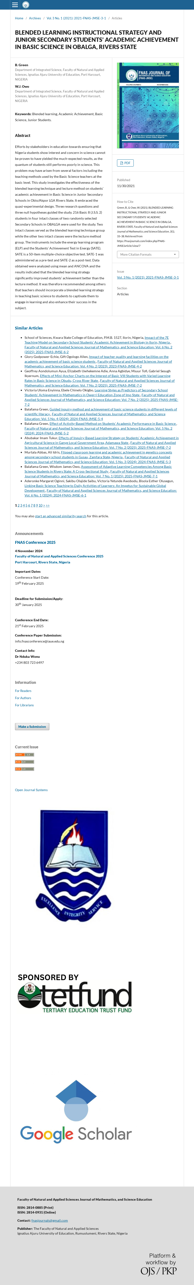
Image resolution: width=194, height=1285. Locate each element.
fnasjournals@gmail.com (49, 1220)
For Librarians (24, 705)
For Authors (23, 698)
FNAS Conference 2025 (35, 542)
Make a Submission (32, 727)
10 (40, 505)
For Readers (23, 691)
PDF (127, 163)
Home (19, 18)
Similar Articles (29, 328)
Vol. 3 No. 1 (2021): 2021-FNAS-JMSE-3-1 (76, 18)
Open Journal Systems (31, 790)
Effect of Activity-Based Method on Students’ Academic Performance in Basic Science (113, 423)
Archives (35, 18)
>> (48, 505)
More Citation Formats (136, 254)
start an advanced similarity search (60, 516)
